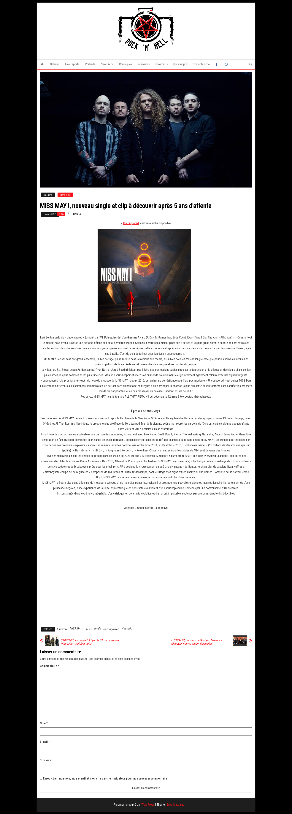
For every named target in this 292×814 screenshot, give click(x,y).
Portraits (90, 64)
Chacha (76, 213)
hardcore (62, 629)
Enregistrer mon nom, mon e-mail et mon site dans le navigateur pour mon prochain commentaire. (105, 778)
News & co (107, 64)
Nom (44, 723)
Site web (45, 760)
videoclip (126, 628)
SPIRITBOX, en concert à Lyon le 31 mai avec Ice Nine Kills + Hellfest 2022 (90, 642)
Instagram (227, 64)
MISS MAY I (76, 628)
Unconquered (131, 223)
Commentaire (49, 666)
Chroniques (125, 64)
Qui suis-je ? (180, 64)
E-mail (45, 742)
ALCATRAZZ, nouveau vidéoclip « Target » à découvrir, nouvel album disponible (196, 642)
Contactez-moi (201, 64)
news (88, 629)
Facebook (217, 64)
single (97, 628)
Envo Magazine (175, 804)
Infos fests (161, 64)
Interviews (144, 64)
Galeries (54, 64)
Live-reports (72, 64)
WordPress (147, 804)
